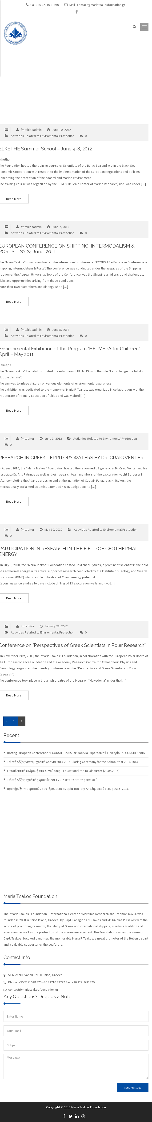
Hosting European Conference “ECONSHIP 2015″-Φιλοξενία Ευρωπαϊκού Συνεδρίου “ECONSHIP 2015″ (76, 753)
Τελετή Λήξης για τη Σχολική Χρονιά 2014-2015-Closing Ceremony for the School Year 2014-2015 (72, 762)
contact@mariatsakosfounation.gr (101, 5)
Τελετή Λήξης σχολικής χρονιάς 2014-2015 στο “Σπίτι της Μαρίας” (52, 780)
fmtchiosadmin (28, 130)
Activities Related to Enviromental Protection (42, 136)
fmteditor (24, 438)
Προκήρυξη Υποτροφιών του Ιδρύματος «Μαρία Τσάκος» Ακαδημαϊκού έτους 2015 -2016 (67, 789)
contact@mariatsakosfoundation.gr (33, 989)
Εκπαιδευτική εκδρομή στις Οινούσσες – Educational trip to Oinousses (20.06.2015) (63, 771)
